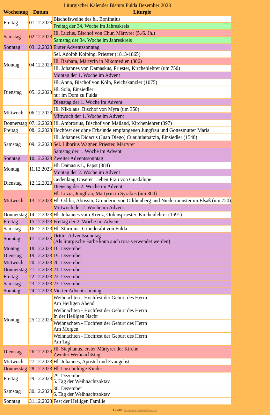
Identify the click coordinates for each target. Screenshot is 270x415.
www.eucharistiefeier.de (140, 410)
